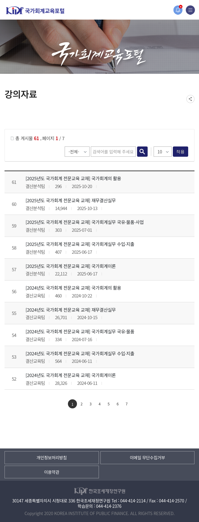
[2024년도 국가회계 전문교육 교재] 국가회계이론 (71, 375)
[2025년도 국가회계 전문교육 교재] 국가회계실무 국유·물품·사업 (85, 222)
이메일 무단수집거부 (147, 457)
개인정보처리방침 (51, 457)
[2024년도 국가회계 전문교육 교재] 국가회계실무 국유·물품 (80, 331)
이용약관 (51, 472)
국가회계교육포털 (35, 10)
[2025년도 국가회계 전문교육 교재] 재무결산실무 (71, 200)
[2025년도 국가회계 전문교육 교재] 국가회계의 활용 (73, 178)
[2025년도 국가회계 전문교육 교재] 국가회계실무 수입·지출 (80, 244)
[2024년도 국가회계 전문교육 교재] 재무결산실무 (71, 310)
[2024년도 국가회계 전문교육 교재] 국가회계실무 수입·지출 (80, 353)
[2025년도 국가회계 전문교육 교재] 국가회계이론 (71, 266)
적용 (180, 151)
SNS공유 (190, 99)
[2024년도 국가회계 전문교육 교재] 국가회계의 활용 (73, 288)
